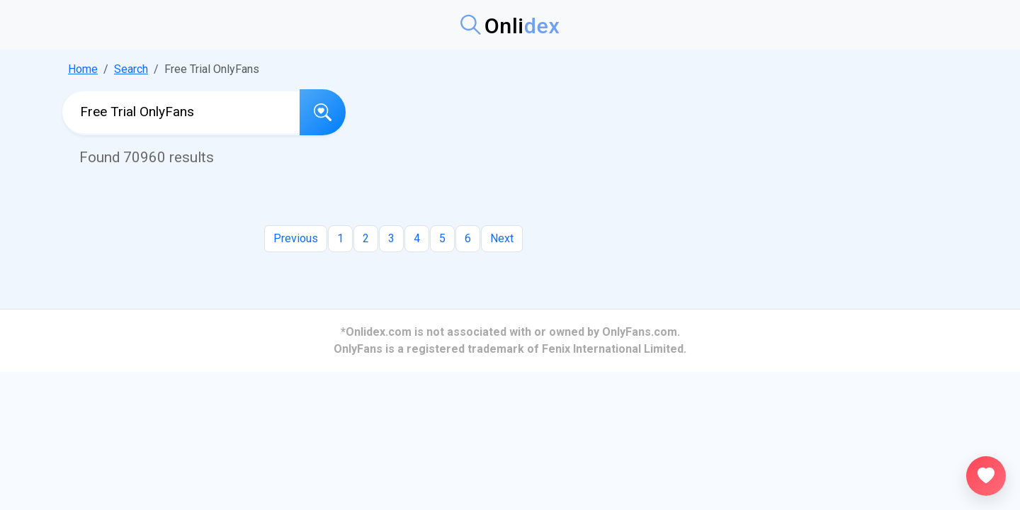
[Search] (323, 112)
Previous (295, 238)
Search (131, 69)
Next (502, 238)
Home (83, 69)
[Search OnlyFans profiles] (181, 112)
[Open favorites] (986, 476)
